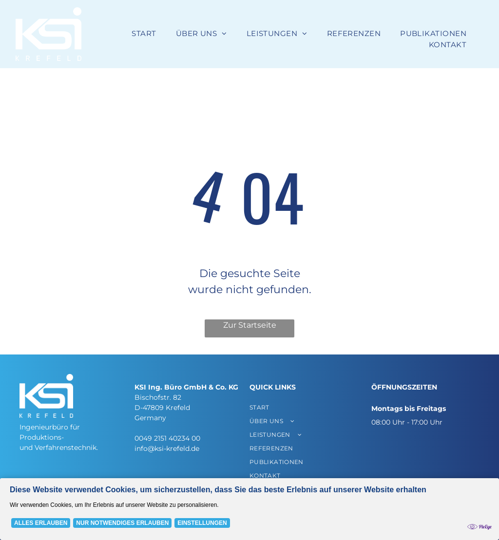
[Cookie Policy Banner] (249, 509)
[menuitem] (144, 33)
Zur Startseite (249, 325)
